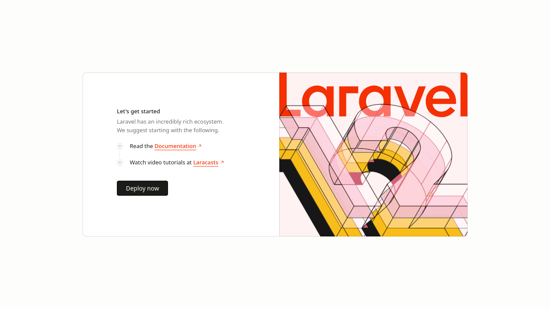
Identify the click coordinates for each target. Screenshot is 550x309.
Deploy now (142, 188)
